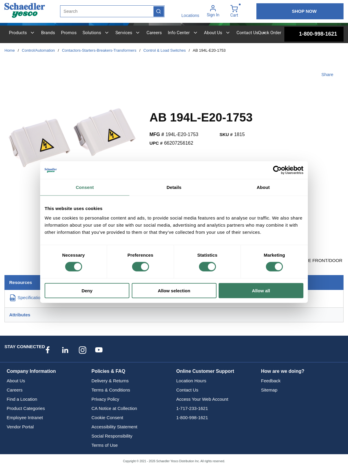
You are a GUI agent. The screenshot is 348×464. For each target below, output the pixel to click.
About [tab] (263, 187)
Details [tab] (174, 187)
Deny (87, 290)
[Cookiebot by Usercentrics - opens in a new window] (277, 170)
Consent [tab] (85, 187)
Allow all (261, 290)
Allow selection (174, 290)
